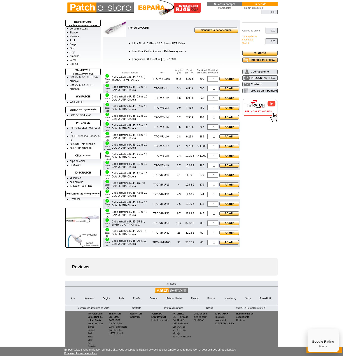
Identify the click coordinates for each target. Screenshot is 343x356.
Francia (211, 298)
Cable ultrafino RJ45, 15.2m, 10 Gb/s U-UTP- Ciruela (128, 223)
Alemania (89, 298)
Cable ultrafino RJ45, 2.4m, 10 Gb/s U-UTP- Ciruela (129, 156)
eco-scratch (76, 182)
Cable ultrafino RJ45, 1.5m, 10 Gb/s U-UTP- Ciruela (129, 127)
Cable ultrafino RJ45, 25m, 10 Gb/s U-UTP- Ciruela (129, 233)
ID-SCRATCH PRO (81, 186)
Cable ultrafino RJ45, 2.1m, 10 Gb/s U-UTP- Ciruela (129, 146)
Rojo (72, 52)
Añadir (229, 78)
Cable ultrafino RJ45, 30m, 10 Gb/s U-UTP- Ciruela (129, 242)
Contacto (256, 84)
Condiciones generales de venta (93, 308)
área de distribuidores (264, 90)
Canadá (153, 298)
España (136, 298)
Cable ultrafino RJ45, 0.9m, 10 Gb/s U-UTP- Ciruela (129, 108)
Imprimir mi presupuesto (264, 59)
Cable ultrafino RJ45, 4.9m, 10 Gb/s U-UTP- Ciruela (129, 194)
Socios (209, 308)
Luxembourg (230, 298)
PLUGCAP (76, 165)
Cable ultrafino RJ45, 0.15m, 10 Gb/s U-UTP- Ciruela (128, 79)
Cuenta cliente (260, 71)
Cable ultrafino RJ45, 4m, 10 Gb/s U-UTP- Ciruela (128, 185)
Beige (73, 44)
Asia (73, 298)
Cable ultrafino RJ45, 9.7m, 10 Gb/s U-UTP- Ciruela (129, 213)
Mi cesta (260, 53)
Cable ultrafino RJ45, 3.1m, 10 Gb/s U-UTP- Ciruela (129, 175)
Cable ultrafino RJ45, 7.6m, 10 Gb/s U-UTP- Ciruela (129, 204)
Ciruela (74, 64)
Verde (73, 60)
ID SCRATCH (83, 172)
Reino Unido (266, 298)
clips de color (77, 161)
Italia (121, 298)
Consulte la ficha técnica (216, 30)
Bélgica (106, 298)
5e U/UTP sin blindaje (82, 144)
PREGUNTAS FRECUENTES (264, 78)
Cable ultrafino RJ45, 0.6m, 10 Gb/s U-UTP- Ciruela (129, 98)
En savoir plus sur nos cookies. (80, 353)
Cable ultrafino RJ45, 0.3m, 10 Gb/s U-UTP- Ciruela (129, 88)
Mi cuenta (171, 284)
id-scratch (75, 178)
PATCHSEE (83, 122)
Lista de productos (80, 115)
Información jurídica (173, 308)
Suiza (248, 298)
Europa (194, 298)
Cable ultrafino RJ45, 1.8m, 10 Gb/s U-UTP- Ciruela (129, 137)
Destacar (75, 199)
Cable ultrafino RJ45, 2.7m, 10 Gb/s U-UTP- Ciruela (129, 165)
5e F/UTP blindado (81, 147)
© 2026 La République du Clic (250, 308)
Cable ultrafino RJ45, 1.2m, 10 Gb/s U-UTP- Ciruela (129, 117)
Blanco (74, 32)
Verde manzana (79, 28)
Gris (72, 48)
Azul (72, 40)
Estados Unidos (174, 298)
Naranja (74, 36)
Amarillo (74, 56)
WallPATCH (83, 96)
